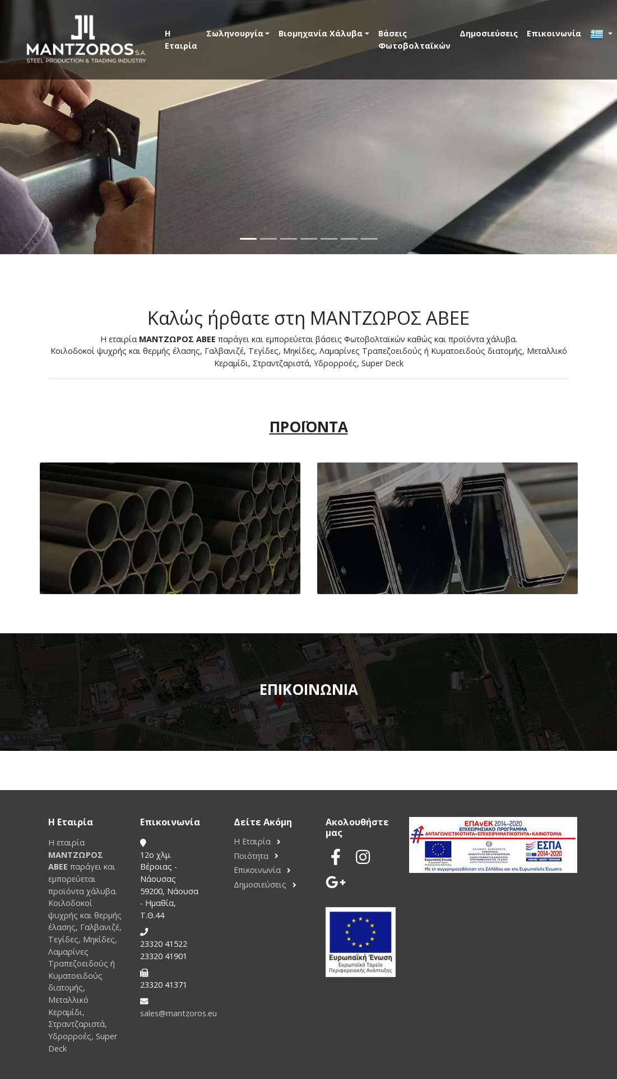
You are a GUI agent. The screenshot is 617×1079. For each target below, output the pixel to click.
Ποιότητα (251, 856)
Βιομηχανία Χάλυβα (321, 33)
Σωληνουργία (234, 33)
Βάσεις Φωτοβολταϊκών (414, 39)
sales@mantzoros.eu (178, 1013)
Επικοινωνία (554, 33)
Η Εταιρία (181, 39)
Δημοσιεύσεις (489, 33)
